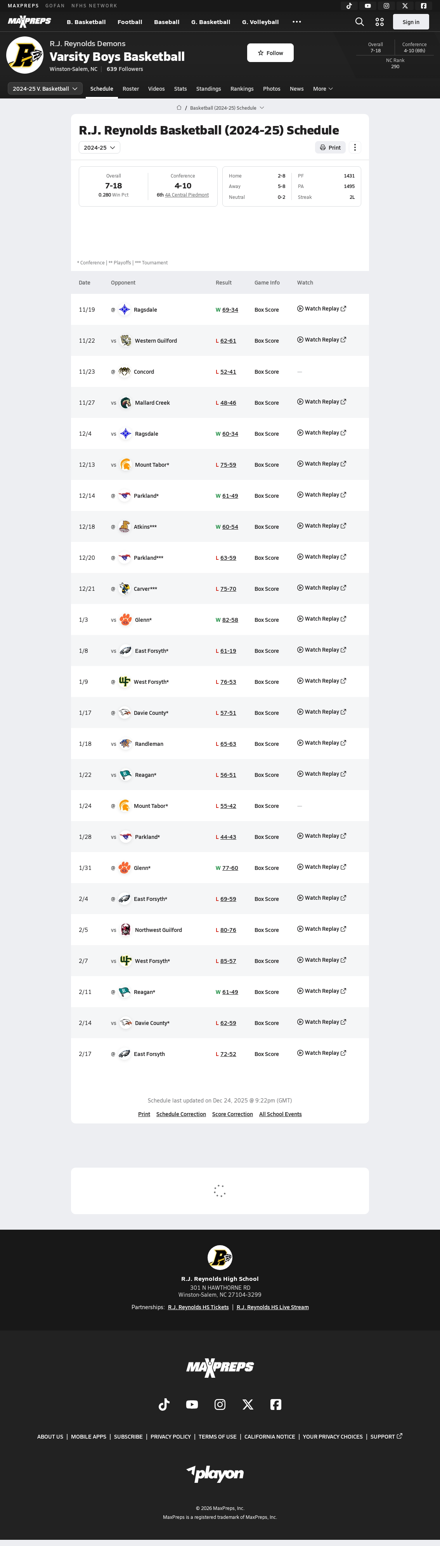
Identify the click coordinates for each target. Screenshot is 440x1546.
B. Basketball (86, 21)
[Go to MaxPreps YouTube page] (192, 1405)
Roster (131, 88)
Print (144, 1113)
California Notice (269, 1436)
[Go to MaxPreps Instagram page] (220, 1405)
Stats (180, 88)
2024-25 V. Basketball (45, 88)
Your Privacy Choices (333, 1436)
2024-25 (99, 147)
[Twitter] (405, 6)
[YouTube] (367, 6)
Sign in (411, 22)
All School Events (280, 1113)
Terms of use (218, 1436)
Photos (272, 88)
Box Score (267, 309)
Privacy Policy (171, 1436)
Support (387, 1436)
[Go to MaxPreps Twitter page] (248, 1405)
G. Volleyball (260, 21)
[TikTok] (349, 6)
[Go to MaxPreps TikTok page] (164, 1405)
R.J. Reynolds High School (220, 1264)
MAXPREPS (23, 5)
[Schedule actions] (355, 147)
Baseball (167, 21)
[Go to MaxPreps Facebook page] (276, 1405)
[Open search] (360, 22)
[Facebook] (423, 6)
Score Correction (232, 1113)
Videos (156, 88)
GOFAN (55, 5)
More (322, 88)
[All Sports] (297, 22)
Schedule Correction (181, 1113)
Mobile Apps (88, 1436)
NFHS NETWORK (94, 5)
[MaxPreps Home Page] (179, 108)
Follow (270, 53)
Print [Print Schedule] (330, 147)
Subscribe (128, 1436)
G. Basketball (210, 21)
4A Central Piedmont (187, 195)
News (297, 88)
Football (130, 21)
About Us (50, 1436)
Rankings (242, 88)
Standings (208, 88)
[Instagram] (386, 6)
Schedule (101, 88)
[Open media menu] (380, 22)
